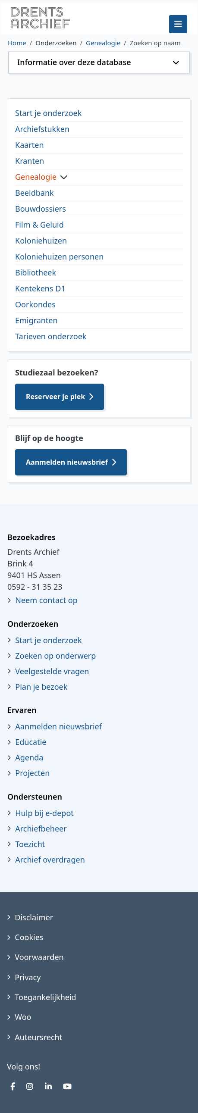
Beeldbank (34, 193)
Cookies (29, 937)
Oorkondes (35, 304)
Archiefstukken (42, 129)
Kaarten (29, 145)
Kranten (29, 161)
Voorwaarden (39, 957)
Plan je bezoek (41, 687)
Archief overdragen (50, 859)
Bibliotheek (35, 272)
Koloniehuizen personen (59, 256)
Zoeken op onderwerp (55, 655)
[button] (99, 62)
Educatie (30, 742)
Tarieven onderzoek (50, 336)
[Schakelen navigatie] (178, 24)
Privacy (28, 977)
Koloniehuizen (41, 240)
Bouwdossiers (40, 208)
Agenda (29, 757)
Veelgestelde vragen (52, 671)
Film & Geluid (39, 224)
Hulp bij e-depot (44, 813)
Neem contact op (46, 600)
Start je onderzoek (48, 113)
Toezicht (30, 844)
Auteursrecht (38, 1037)
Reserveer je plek (55, 396)
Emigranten (36, 320)
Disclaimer (34, 917)
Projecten (32, 773)
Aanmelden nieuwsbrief (67, 462)
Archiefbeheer (40, 828)
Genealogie (36, 177)
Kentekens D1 (40, 288)
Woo (23, 1017)
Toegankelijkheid (45, 997)
